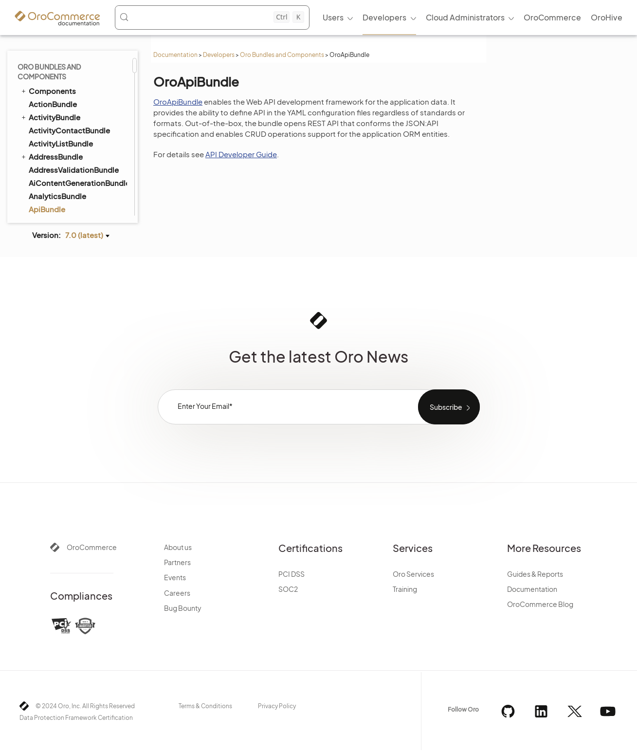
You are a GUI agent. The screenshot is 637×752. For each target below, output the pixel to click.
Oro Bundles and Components (282, 54)
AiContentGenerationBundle (77, 182)
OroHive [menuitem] (606, 17)
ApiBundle (47, 209)
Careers (177, 592)
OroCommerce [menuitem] (552, 17)
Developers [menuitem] (384, 17)
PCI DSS (291, 573)
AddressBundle (51, 156)
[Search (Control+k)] (211, 17)
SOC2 (288, 589)
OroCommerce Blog (540, 604)
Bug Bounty (182, 608)
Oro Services (413, 573)
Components (48, 90)
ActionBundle (53, 104)
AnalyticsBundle (57, 196)
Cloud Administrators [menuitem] (465, 17)
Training (405, 589)
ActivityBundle (50, 117)
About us (178, 547)
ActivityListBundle (61, 143)
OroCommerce (92, 547)
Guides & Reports (535, 573)
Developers (219, 54)
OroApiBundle (177, 101)
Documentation (175, 54)
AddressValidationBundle (74, 169)
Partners (177, 562)
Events (175, 577)
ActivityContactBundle (69, 130)
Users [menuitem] (333, 17)
